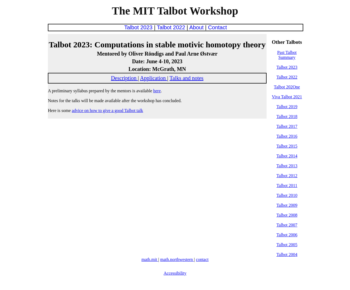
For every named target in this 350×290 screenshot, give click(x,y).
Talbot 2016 (287, 136)
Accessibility (175, 273)
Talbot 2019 (287, 106)
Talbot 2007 (287, 225)
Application (153, 78)
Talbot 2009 (287, 205)
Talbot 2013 (287, 165)
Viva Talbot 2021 (287, 96)
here (157, 90)
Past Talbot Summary (287, 55)
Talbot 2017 (287, 126)
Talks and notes (186, 78)
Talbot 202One (287, 87)
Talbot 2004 (287, 254)
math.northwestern (177, 259)
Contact (217, 27)
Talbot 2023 (139, 27)
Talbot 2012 (287, 175)
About (197, 27)
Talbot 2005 (287, 244)
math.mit (149, 259)
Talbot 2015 (287, 146)
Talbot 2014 (287, 156)
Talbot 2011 (286, 185)
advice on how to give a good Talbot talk (107, 110)
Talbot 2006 (287, 234)
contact (202, 259)
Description (124, 78)
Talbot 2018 (287, 116)
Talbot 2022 (172, 27)
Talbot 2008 (287, 215)
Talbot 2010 (287, 195)
